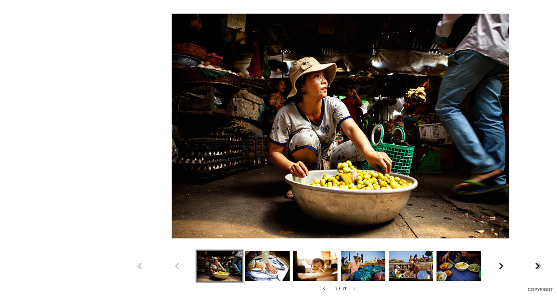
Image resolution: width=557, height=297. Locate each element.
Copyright (540, 289)
